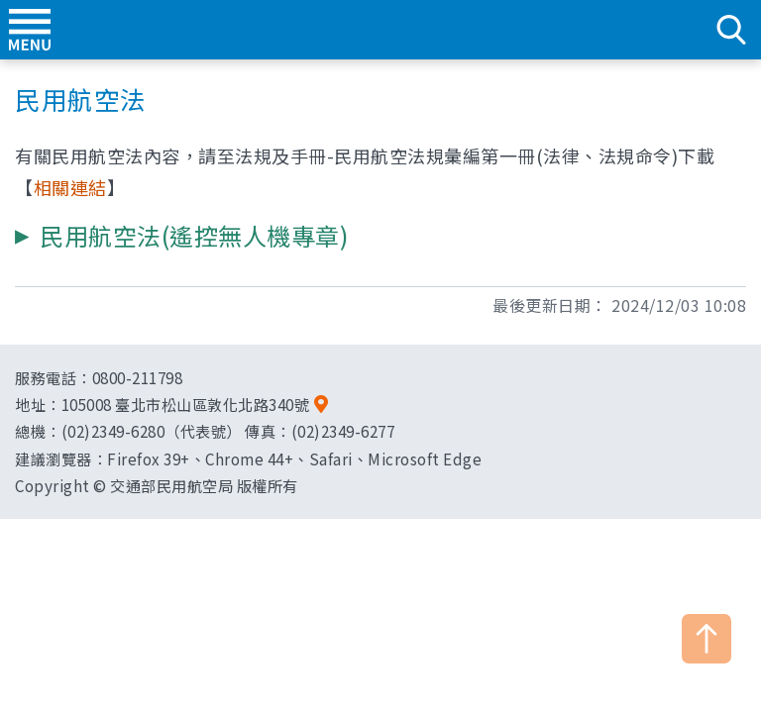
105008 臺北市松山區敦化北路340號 (185, 404)
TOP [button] (706, 638)
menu (29, 29)
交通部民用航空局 (380, 29)
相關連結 (70, 187)
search (731, 29)
